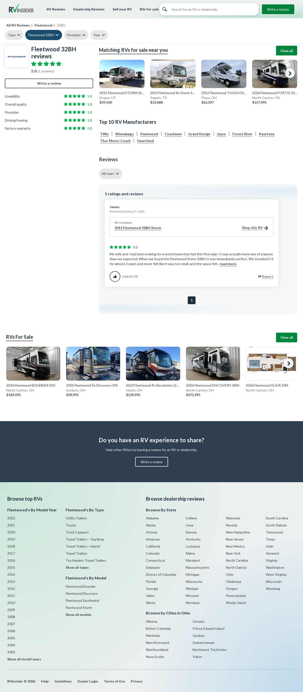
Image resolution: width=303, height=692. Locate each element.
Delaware (153, 567)
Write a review (278, 9)
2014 (11, 574)
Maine (190, 553)
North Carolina (237, 560)
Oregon (232, 588)
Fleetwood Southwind (82, 600)
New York (233, 553)
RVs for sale (149, 9)
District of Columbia (161, 574)
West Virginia (276, 574)
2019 (11, 539)
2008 (11, 617)
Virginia (271, 560)
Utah (269, 546)
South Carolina (277, 518)
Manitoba (153, 635)
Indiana (191, 518)
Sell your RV (122, 9)
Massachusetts (197, 567)
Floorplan (74, 35)
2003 (11, 652)
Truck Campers (77, 532)
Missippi (192, 588)
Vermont (272, 553)
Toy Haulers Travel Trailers (86, 560)
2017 (11, 553)
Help (45, 681)
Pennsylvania (236, 596)
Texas (270, 539)
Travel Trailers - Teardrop (85, 539)
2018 (11, 546)
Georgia (152, 588)
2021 (11, 525)
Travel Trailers (76, 553)
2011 (11, 596)
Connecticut (155, 560)
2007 (11, 624)
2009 (11, 610)
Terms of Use (114, 681)
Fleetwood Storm (79, 607)
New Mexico (235, 546)
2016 (11, 560)
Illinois (151, 603)
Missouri (192, 596)
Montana (192, 603)
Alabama (152, 518)
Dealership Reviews (89, 9)
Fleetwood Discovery (82, 593)
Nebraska (233, 518)
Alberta (151, 621)
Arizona (151, 532)
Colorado (153, 553)
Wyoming (273, 588)
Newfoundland (157, 650)
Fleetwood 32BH (41, 35)
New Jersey (235, 539)
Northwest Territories (209, 650)
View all (286, 51)
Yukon (197, 657)
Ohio (229, 574)
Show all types (77, 567)
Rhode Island (236, 603)
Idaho (150, 596)
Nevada (231, 525)
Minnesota (194, 581)
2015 (11, 567)
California (153, 546)
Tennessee (274, 532)
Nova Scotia (155, 657)
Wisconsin (274, 581)
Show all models (79, 614)
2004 (11, 645)
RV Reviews (56, 9)
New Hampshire (238, 532)
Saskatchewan (204, 642)
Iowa (189, 525)
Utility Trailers (76, 518)
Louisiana (193, 546)
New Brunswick (157, 642)
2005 (11, 638)
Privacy (137, 681)
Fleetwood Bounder (81, 586)
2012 (11, 588)
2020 (11, 532)
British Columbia (158, 628)
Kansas (191, 532)
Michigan (192, 574)
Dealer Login (88, 681)
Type (12, 35)
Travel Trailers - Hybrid (83, 546)
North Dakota (236, 567)
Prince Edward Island (208, 628)
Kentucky (193, 539)
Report (268, 276)
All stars (108, 173)
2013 (11, 581)
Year (96, 35)
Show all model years (24, 659)
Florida (151, 581)
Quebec (199, 635)
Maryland (193, 560)
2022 (11, 518)
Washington (275, 567)
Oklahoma (233, 581)
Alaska (151, 525)
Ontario (199, 621)
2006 (11, 631)
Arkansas (153, 539)
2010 (11, 603)
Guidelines (63, 681)
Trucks (71, 525)
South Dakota (276, 525)
